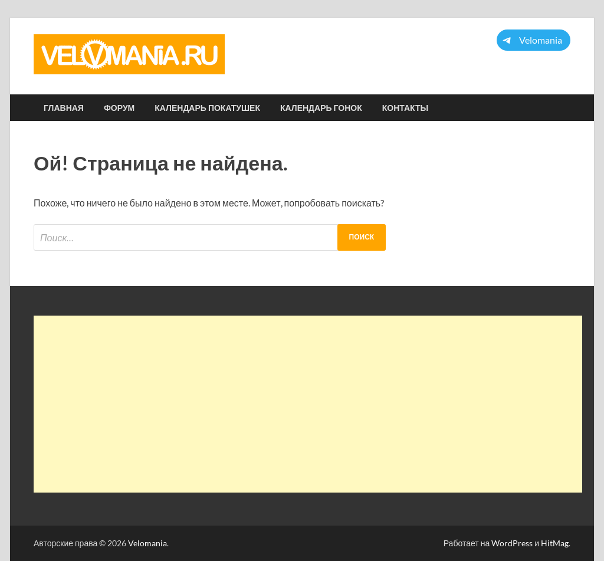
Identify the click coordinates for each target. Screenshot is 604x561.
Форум (119, 108)
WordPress (512, 543)
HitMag (555, 543)
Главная (64, 108)
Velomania (147, 543)
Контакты (405, 108)
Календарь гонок (321, 108)
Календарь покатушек (207, 108)
